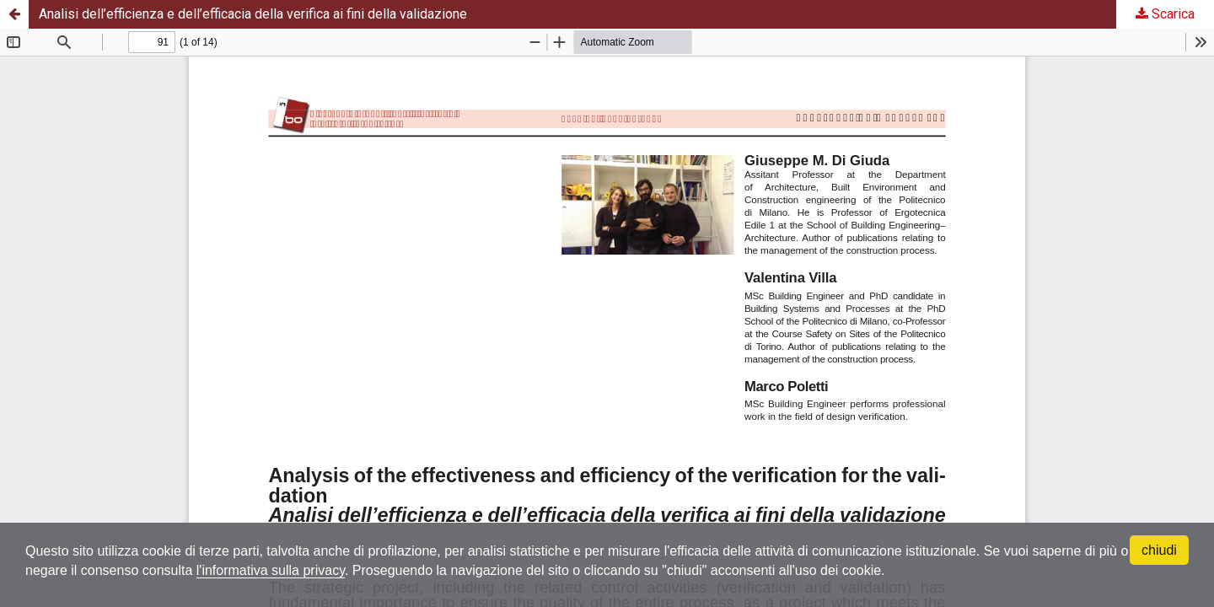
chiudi (1159, 550)
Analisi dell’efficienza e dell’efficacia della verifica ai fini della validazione (253, 14)
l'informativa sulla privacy (270, 570)
